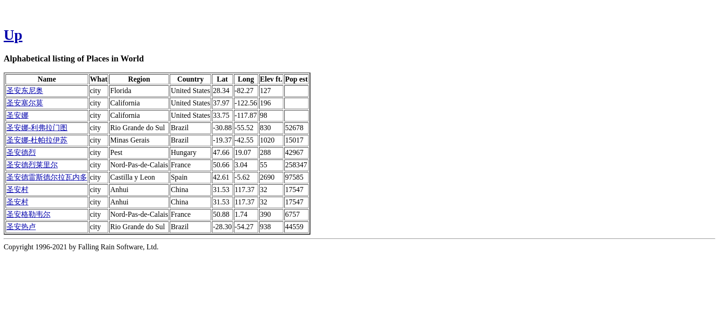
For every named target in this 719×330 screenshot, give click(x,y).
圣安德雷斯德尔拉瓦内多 (46, 177)
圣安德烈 (21, 152)
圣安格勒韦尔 (28, 214)
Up (13, 35)
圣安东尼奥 (24, 90)
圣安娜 (17, 115)
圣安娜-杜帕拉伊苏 (36, 140)
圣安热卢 (21, 227)
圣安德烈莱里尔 (32, 165)
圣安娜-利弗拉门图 (36, 128)
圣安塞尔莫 (24, 103)
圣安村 (17, 189)
